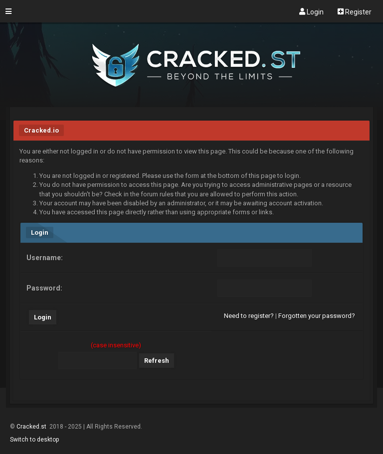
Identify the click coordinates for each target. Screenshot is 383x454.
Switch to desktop (34, 439)
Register (355, 11)
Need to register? (249, 315)
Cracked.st (32, 426)
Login (311, 11)
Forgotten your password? (316, 315)
